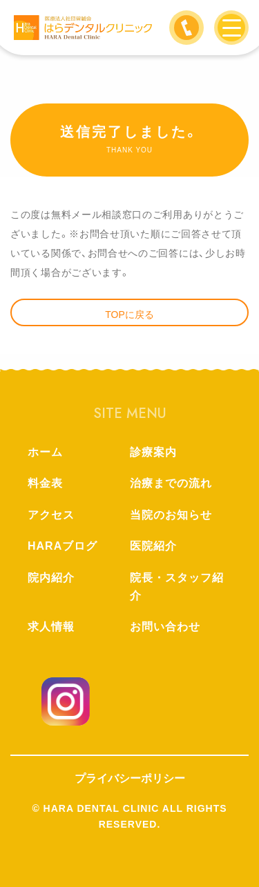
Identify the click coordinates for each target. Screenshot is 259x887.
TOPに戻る (129, 314)
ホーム (45, 452)
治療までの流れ (171, 483)
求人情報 (51, 626)
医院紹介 (153, 546)
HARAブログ (62, 546)
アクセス (51, 515)
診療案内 (153, 452)
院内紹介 (51, 578)
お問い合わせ (165, 626)
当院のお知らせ (171, 515)
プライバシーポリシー (130, 778)
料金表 (45, 483)
